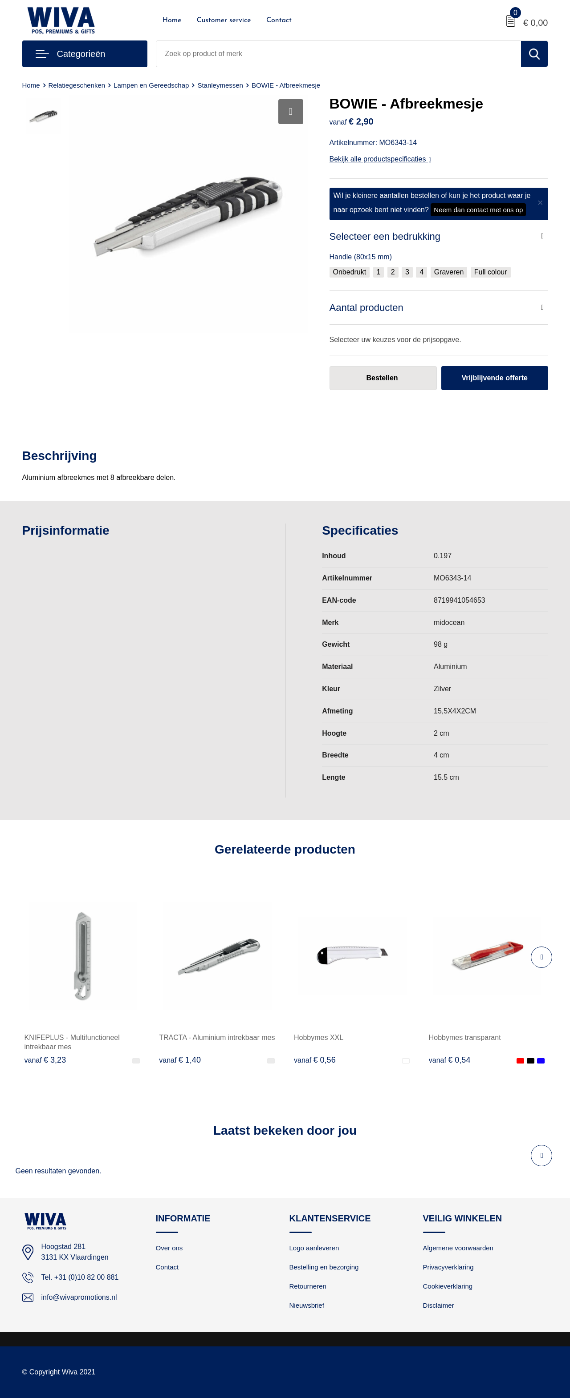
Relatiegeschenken (77, 85)
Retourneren (307, 1286)
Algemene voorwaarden (458, 1248)
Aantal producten (366, 307)
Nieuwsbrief (306, 1305)
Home (172, 20)
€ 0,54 (450, 1060)
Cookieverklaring (448, 1286)
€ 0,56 (315, 1060)
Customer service (224, 20)
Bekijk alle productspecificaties (380, 159)
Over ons (169, 1248)
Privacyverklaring (448, 1267)
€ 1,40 (180, 1060)
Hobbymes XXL (318, 1037)
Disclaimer (438, 1305)
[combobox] (338, 54)
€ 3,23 (45, 1060)
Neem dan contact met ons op (478, 210)
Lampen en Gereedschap (151, 85)
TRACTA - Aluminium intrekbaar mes (217, 1037)
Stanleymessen (220, 85)
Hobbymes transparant (465, 1037)
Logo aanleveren (314, 1248)
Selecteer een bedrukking (385, 236)
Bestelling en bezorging (324, 1267)
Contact (279, 20)
